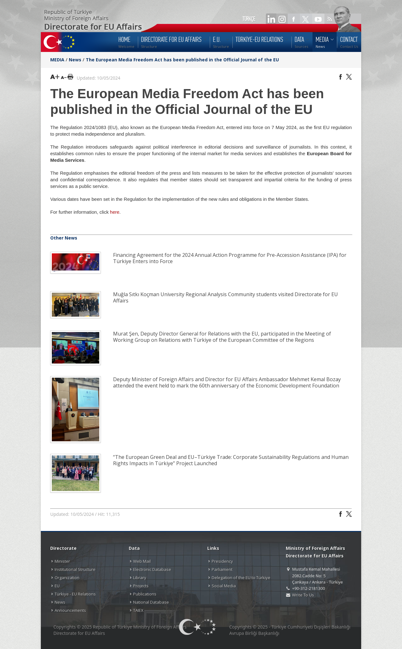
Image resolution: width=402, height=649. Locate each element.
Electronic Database (152, 569)
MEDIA (57, 60)
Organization (67, 577)
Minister (62, 561)
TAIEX (138, 610)
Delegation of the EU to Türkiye (241, 577)
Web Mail (142, 561)
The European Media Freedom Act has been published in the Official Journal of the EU (182, 60)
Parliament (222, 569)
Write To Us (303, 595)
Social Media (224, 586)
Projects (141, 586)
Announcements (70, 610)
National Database (151, 602)
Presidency (222, 561)
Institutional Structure (75, 569)
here (114, 212)
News (75, 60)
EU (57, 586)
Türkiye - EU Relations (75, 594)
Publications (144, 594)
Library (139, 577)
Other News (63, 238)
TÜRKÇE (248, 19)
